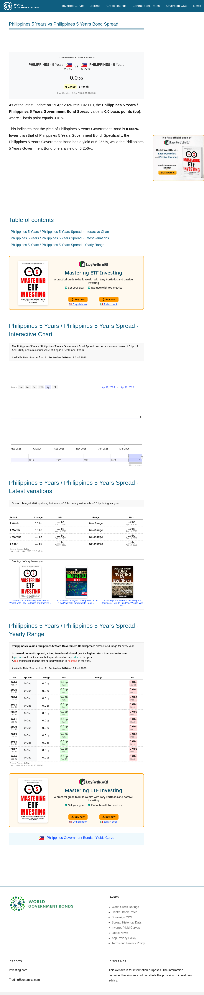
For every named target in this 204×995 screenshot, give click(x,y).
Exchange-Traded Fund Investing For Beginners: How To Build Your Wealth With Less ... (122, 603)
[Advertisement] (76, 40)
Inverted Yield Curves (126, 927)
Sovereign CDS (176, 5)
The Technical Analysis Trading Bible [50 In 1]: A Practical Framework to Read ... (76, 601)
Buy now (78, 299)
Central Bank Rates (146, 5)
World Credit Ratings (125, 907)
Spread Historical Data (126, 922)
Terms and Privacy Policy (128, 943)
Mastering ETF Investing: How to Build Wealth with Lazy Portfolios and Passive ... (30, 601)
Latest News (120, 932)
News (197, 5)
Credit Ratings (116, 5)
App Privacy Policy (124, 938)
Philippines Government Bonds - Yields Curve (80, 838)
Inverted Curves (73, 5)
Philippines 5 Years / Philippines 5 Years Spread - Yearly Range (57, 245)
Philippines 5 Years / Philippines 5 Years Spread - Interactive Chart (60, 232)
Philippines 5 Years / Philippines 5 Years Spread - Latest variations (60, 238)
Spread (96, 5)
